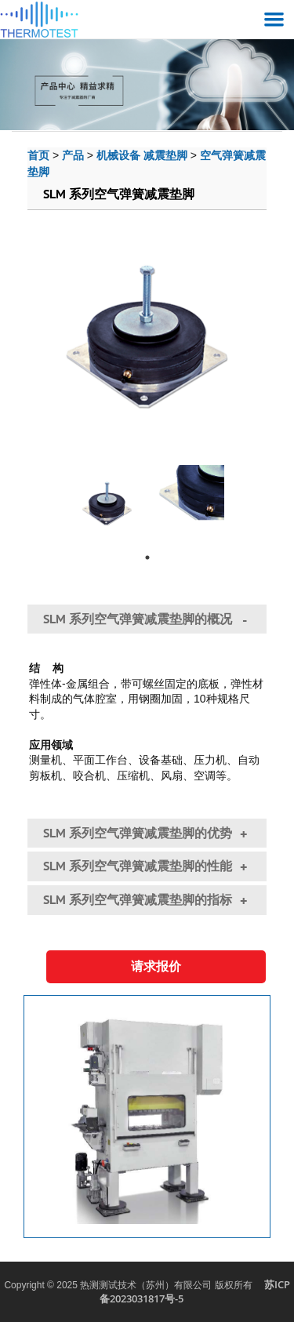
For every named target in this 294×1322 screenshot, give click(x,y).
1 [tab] (147, 557)
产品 (73, 154)
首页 (38, 154)
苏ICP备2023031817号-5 (195, 1291)
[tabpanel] (107, 497)
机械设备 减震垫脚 (141, 154)
